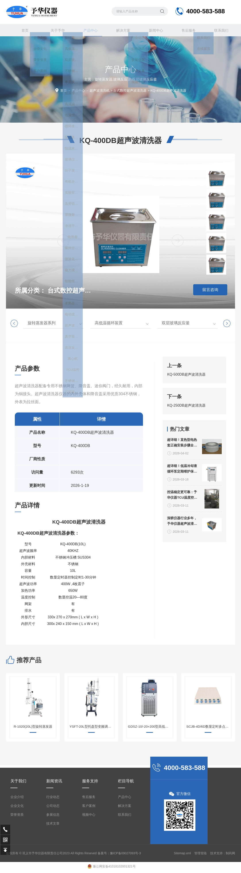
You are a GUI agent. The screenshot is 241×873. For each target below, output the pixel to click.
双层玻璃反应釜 (176, 323)
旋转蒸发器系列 (42, 323)
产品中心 (88, 32)
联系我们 (219, 30)
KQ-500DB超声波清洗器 (186, 416)
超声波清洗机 (100, 90)
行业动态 (53, 861)
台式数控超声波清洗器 (130, 90)
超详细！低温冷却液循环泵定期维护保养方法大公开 (182, 552)
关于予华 (55, 30)
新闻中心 (153, 30)
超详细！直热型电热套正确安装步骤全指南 (182, 526)
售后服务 (186, 30)
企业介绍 (17, 861)
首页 (22, 30)
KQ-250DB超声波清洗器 (186, 447)
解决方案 (121, 30)
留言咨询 (210, 290)
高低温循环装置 (109, 323)
